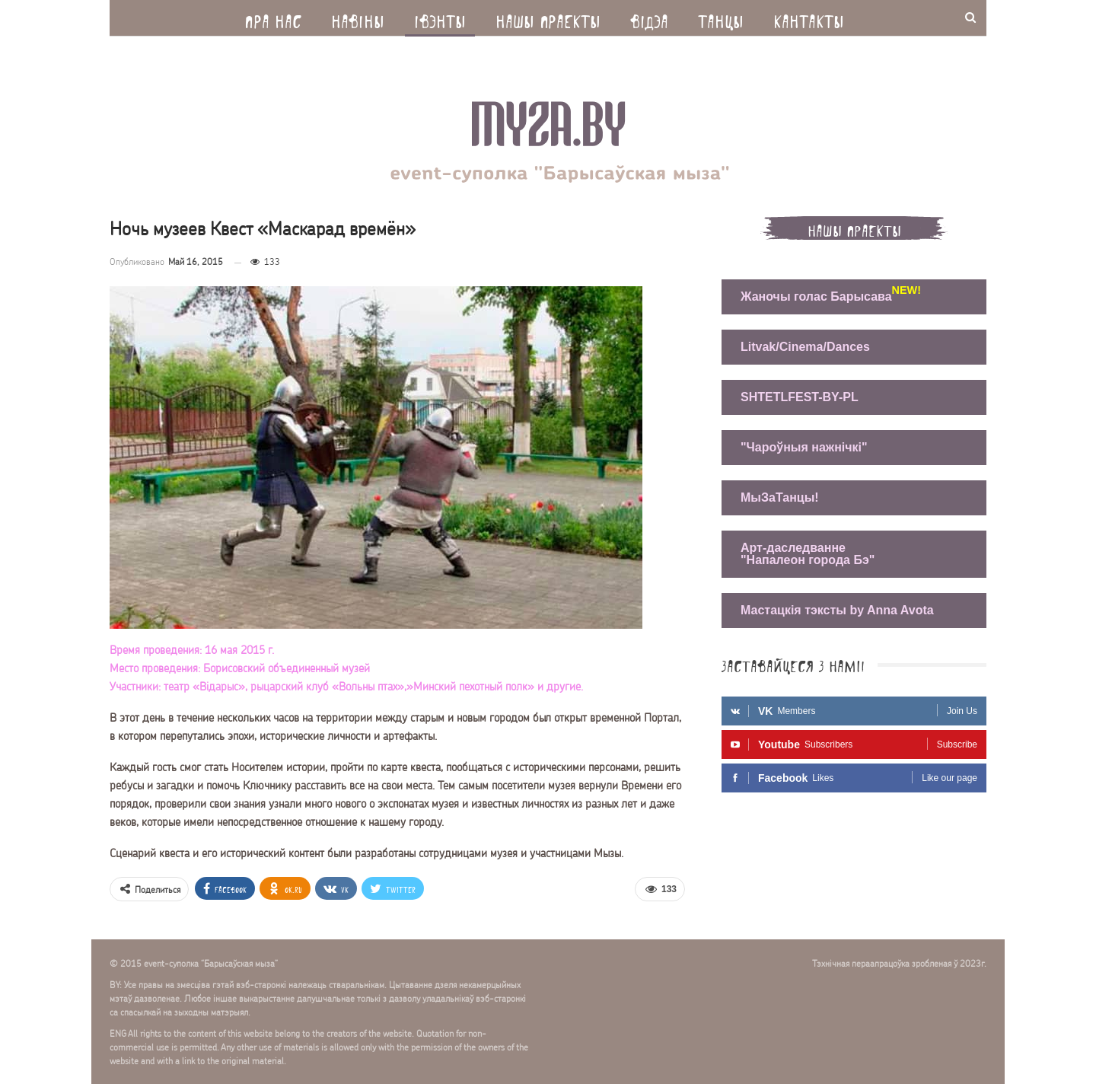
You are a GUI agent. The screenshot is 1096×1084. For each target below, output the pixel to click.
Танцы (721, 18)
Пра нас (272, 18)
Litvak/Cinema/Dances (805, 346)
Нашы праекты (548, 18)
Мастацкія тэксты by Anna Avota (837, 610)
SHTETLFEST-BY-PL (800, 397)
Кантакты (808, 18)
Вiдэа (649, 18)
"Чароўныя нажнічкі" (804, 447)
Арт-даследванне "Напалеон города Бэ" (808, 553)
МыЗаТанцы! (780, 497)
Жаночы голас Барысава (820, 295)
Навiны (357, 18)
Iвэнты (440, 18)
